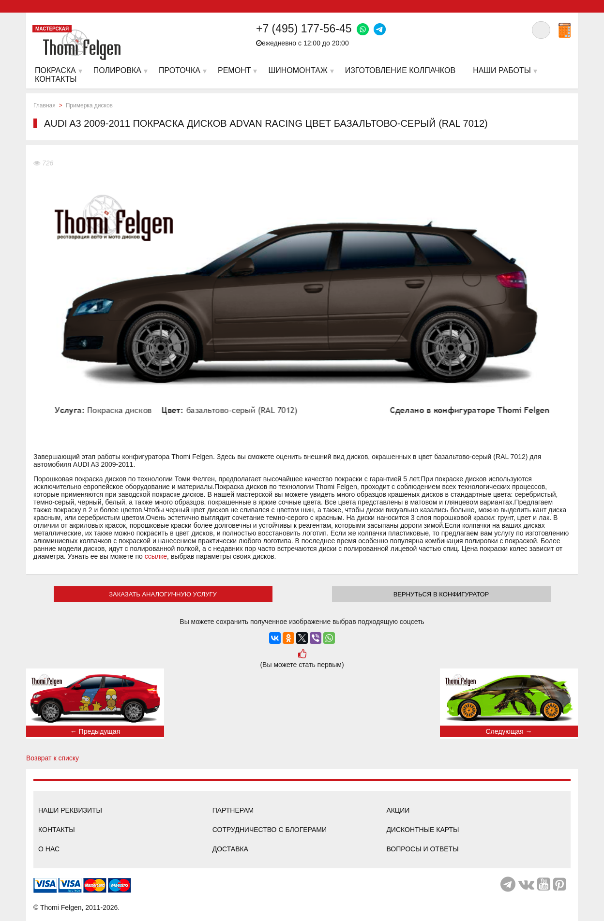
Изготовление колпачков (400, 70)
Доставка (230, 849)
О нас (49, 849)
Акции (397, 810)
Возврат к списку (52, 758)
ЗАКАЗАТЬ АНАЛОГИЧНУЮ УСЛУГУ (163, 594)
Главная (44, 105)
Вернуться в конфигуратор (441, 594)
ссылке (156, 556)
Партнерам (233, 810)
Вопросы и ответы (422, 849)
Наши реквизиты (70, 810)
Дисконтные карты (422, 829)
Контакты (56, 829)
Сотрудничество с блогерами (269, 829)
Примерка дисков (89, 105)
